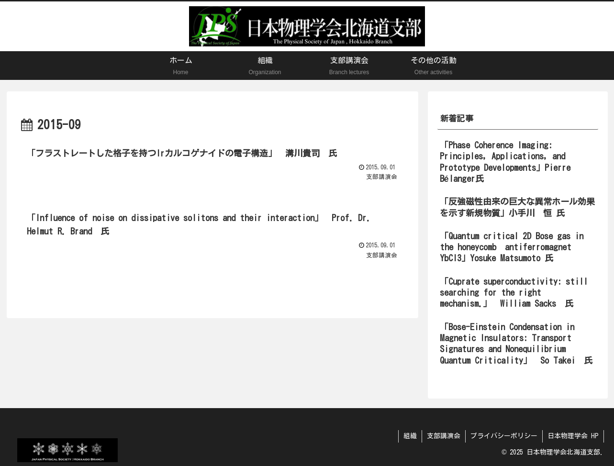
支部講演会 (443, 436)
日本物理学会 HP (573, 436)
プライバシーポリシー (503, 436)
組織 (410, 436)
